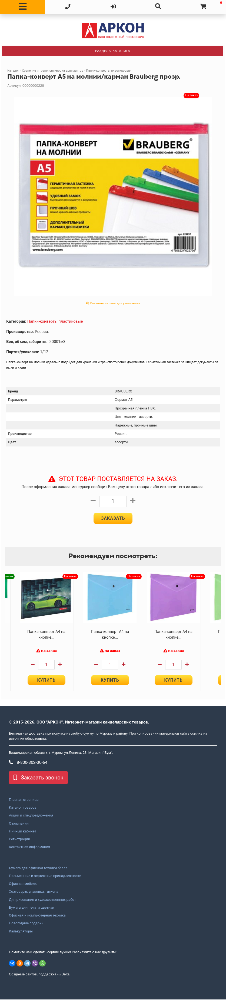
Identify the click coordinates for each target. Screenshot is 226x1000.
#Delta (64, 975)
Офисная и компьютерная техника (37, 916)
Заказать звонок (38, 778)
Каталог (13, 70)
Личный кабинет (22, 832)
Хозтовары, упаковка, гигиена (33, 892)
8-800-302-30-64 (28, 763)
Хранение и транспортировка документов (52, 70)
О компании (19, 824)
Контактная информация (29, 847)
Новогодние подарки (26, 924)
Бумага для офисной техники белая (38, 868)
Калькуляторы (21, 932)
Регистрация (19, 840)
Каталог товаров (22, 808)
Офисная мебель (22, 884)
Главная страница (23, 800)
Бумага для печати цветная (31, 908)
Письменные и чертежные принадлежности (45, 876)
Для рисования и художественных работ (42, 900)
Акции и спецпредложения (31, 816)
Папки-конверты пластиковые (108, 70)
